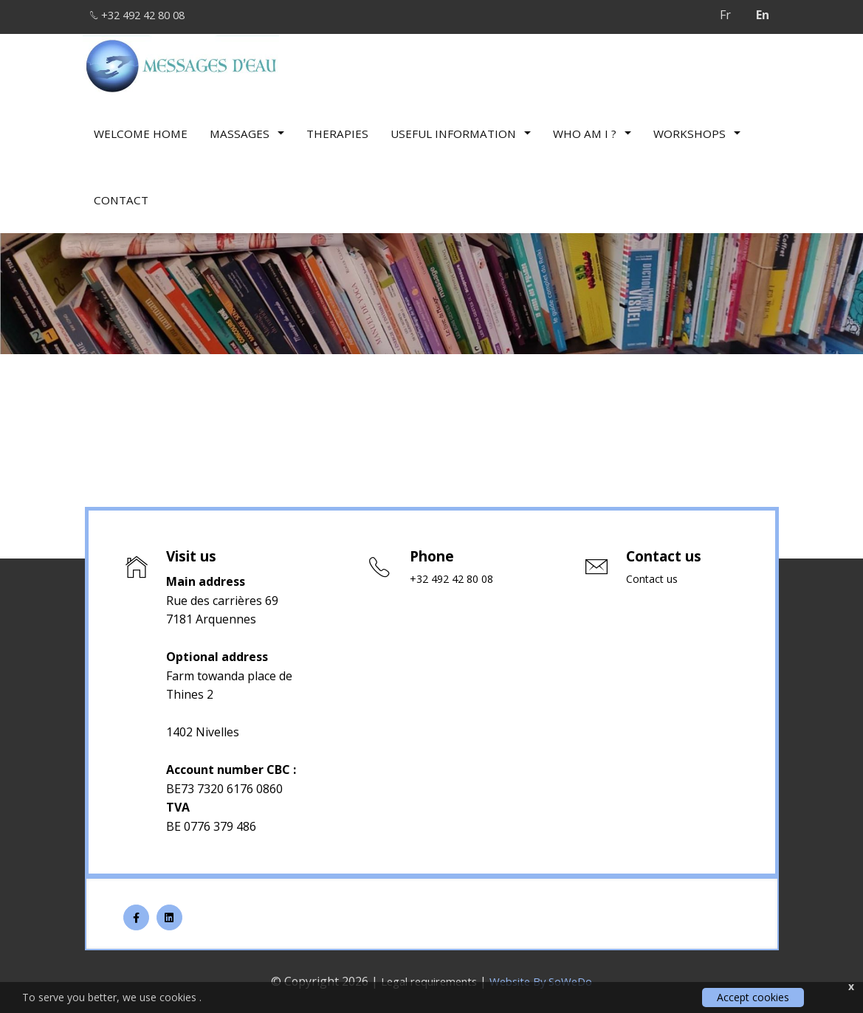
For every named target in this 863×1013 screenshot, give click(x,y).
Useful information (461, 129)
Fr (725, 15)
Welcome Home (141, 129)
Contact (121, 195)
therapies (337, 129)
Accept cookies (753, 997)
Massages (247, 129)
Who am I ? (592, 129)
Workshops (696, 129)
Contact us (654, 580)
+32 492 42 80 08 (146, 15)
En (762, 15)
